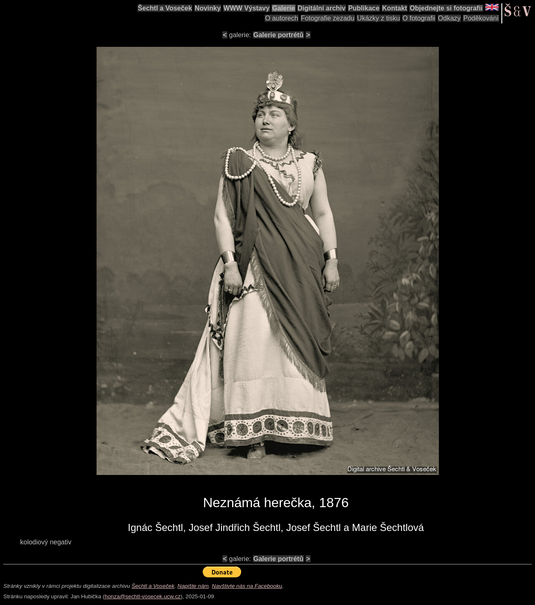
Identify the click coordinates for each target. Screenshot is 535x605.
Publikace (364, 8)
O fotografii (419, 18)
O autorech (281, 18)
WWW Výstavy (247, 8)
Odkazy (449, 18)
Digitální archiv (322, 8)
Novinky (208, 8)
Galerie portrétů (278, 34)
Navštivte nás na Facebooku (247, 586)
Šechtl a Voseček (165, 8)
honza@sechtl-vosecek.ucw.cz (142, 596)
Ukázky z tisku (378, 18)
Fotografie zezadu (327, 18)
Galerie (283, 8)
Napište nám (193, 586)
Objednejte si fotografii (446, 8)
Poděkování (481, 18)
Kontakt (394, 8)
